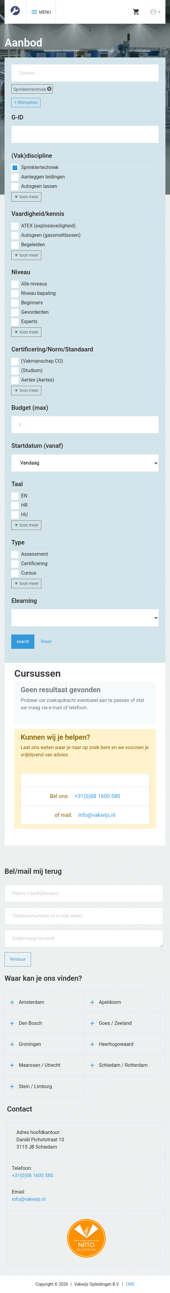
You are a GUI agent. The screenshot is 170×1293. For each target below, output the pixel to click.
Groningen (30, 1044)
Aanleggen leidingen (43, 177)
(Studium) (31, 370)
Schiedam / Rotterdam (123, 1065)
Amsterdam (31, 1002)
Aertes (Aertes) (37, 380)
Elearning (24, 600)
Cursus (28, 573)
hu (24, 514)
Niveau (20, 272)
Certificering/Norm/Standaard (52, 349)
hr (24, 505)
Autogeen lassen (39, 186)
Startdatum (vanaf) (37, 445)
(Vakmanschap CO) (42, 361)
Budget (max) (29, 407)
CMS (130, 1284)
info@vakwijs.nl (96, 815)
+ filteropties (26, 102)
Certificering (34, 563)
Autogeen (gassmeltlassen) (50, 235)
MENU (41, 12)
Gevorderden (34, 312)
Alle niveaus (34, 284)
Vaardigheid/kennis (37, 213)
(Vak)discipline (31, 155)
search (22, 641)
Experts (29, 321)
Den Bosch (30, 1023)
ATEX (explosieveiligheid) (48, 226)
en (24, 496)
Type (17, 542)
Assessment (34, 554)
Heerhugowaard (116, 1044)
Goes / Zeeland (115, 1023)
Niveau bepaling (38, 293)
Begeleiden (33, 244)
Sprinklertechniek (32, 89)
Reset (46, 641)
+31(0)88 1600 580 (97, 796)
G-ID (17, 117)
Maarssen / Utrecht (40, 1065)
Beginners (32, 303)
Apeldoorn (110, 1002)
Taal (17, 484)
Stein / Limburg (35, 1086)
